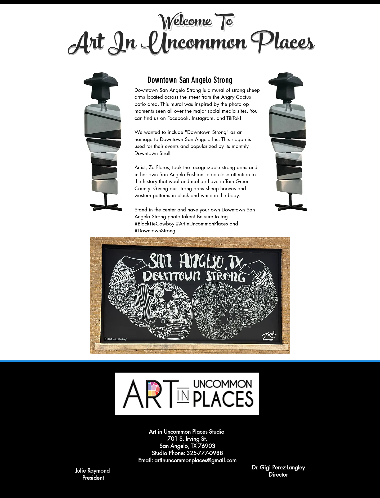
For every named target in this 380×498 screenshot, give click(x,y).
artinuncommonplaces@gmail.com (195, 460)
